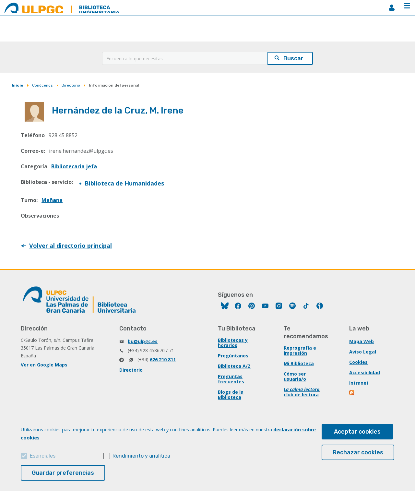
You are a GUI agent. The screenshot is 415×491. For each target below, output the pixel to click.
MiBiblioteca (392, 8)
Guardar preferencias (63, 472)
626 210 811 (163, 359)
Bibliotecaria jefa (74, 166)
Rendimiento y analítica (141, 456)
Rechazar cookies (358, 452)
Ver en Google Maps (44, 365)
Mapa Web (361, 341)
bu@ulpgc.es (143, 341)
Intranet (359, 383)
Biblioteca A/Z (234, 366)
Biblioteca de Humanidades (124, 183)
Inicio (17, 85)
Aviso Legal (362, 352)
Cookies (358, 362)
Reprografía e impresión (300, 350)
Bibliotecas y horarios (233, 342)
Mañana (52, 200)
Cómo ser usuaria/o (295, 376)
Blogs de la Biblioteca (230, 394)
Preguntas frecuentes (231, 379)
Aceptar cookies (357, 431)
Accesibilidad (364, 372)
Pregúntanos (233, 356)
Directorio (71, 85)
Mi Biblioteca (299, 363)
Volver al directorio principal (70, 245)
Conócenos (42, 85)
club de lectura (301, 394)
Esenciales (42, 456)
